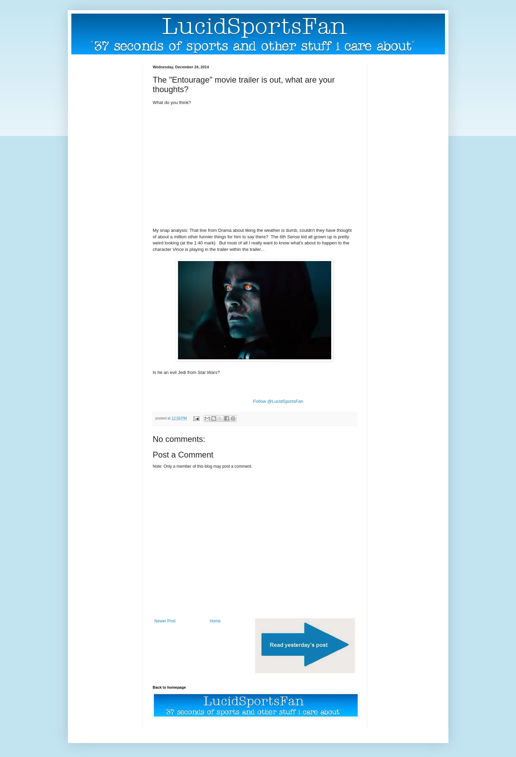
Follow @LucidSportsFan (278, 401)
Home (215, 621)
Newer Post (165, 621)
